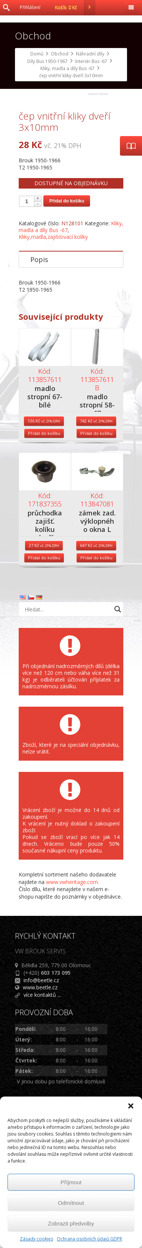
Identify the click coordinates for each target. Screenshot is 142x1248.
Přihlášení (30, 7)
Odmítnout (71, 1203)
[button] (131, 1106)
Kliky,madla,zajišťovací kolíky (53, 351)
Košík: (75, 7)
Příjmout (71, 1182)
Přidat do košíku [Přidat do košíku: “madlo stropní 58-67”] (96, 548)
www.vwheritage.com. (72, 996)
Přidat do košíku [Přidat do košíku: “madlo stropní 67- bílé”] (44, 548)
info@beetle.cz (41, 1094)
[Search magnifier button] (117, 724)
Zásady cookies (36, 1239)
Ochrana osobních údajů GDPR (89, 1239)
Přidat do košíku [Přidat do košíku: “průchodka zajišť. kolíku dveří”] (44, 673)
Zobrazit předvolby (71, 1223)
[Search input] (67, 724)
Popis (39, 374)
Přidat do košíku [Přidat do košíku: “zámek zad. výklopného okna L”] (96, 673)
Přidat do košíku (66, 316)
